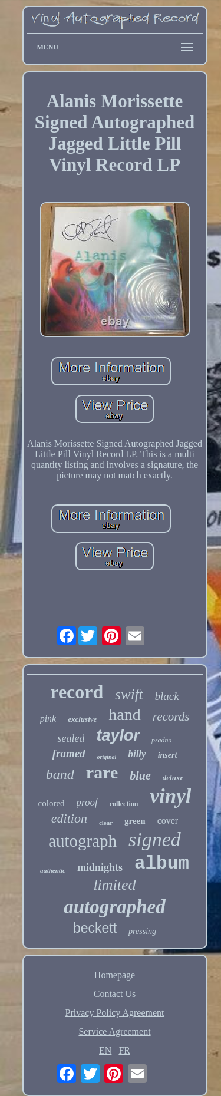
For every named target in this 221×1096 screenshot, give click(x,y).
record (76, 691)
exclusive (82, 719)
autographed (114, 906)
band (60, 774)
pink (48, 719)
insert (167, 755)
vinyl (170, 796)
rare (102, 772)
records (171, 716)
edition (69, 818)
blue (140, 775)
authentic (52, 870)
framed (68, 753)
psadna (161, 740)
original (107, 757)
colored (51, 803)
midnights (100, 867)
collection (124, 804)
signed (154, 839)
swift (129, 694)
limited (114, 884)
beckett (95, 928)
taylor (118, 735)
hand (124, 714)
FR (124, 1050)
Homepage (114, 975)
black (167, 696)
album (161, 863)
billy (137, 754)
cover (168, 821)
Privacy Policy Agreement (114, 1013)
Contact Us (115, 994)
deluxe (173, 777)
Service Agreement (114, 1031)
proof (87, 802)
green (135, 821)
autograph (82, 840)
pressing (142, 931)
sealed (70, 738)
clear (106, 822)
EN (105, 1050)
